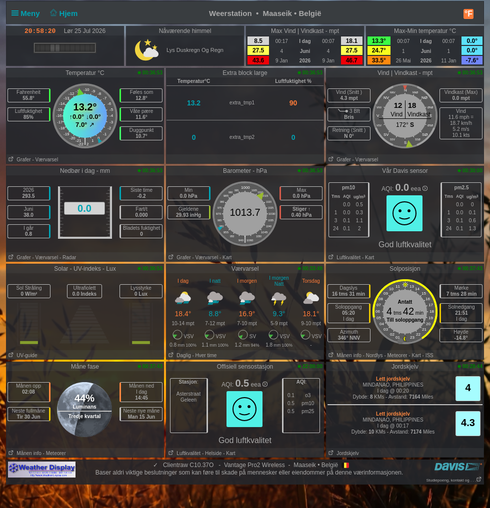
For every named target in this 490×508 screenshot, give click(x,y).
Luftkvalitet (343, 257)
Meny (28, 13)
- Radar (68, 257)
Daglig (178, 355)
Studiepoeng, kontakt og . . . (454, 480)
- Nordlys (373, 355)
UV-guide (21, 355)
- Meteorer (395, 355)
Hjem (63, 13)
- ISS (428, 355)
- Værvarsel (45, 159)
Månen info (344, 355)
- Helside (212, 453)
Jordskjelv (342, 453)
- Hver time (204, 355)
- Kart (226, 257)
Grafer (18, 159)
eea (419, 188)
